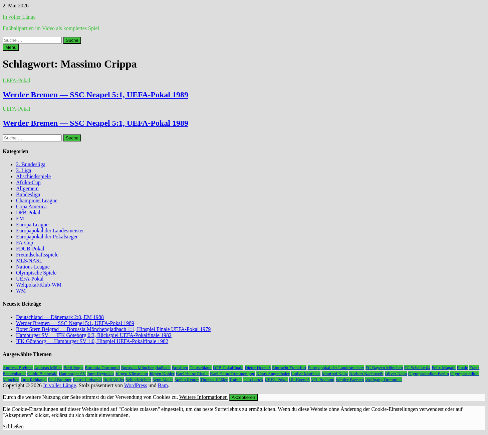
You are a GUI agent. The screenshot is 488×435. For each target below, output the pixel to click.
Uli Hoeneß (299, 379)
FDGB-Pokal (30, 248)
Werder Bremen (350, 379)
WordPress (135, 385)
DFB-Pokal (28, 212)
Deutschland (200, 367)
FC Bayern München (384, 367)
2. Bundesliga (30, 164)
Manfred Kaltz (335, 373)
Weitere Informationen (203, 397)
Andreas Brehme (18, 367)
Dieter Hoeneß (258, 367)
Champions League (36, 200)
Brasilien (180, 367)
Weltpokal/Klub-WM (38, 285)
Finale (462, 367)
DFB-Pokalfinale (228, 367)
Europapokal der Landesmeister (50, 230)
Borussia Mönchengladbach (146, 367)
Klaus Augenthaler (273, 373)
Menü (10, 47)
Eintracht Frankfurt (289, 367)
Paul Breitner (60, 379)
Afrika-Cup (28, 182)
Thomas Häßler (214, 379)
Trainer (235, 379)
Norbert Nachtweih (366, 373)
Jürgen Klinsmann (131, 373)
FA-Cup (24, 242)
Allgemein (27, 188)
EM (20, 218)
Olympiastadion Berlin (428, 373)
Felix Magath (443, 367)
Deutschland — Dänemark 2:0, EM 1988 (60, 317)
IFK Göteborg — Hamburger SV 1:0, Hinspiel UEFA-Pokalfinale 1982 (92, 341)
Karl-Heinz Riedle (192, 373)
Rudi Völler (113, 379)
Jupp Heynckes (100, 373)
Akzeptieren (243, 397)
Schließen (13, 426)
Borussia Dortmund (102, 367)
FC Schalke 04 (417, 367)
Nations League (33, 266)
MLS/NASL (29, 260)
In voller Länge (19, 17)
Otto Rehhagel (33, 379)
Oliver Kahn (396, 373)
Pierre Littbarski (87, 379)
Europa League (32, 224)
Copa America (31, 206)
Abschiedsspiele (33, 176)
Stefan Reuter (187, 379)
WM (21, 291)
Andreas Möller (48, 367)
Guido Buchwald (42, 373)
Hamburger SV (72, 373)
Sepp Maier (163, 379)
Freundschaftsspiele (37, 254)
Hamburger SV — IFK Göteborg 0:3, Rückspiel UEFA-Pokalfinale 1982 (94, 335)
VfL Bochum (322, 379)
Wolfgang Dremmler (383, 379)
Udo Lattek (253, 379)
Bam (163, 385)
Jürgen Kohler (162, 373)
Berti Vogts (73, 367)
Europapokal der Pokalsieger (47, 236)
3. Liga (23, 170)
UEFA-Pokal (16, 80)
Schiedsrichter (138, 379)
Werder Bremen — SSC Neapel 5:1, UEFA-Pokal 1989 (95, 94)
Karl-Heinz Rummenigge (232, 373)
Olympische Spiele (36, 273)
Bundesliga (28, 194)
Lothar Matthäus (305, 373)
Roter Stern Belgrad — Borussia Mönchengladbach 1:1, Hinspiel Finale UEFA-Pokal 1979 (113, 329)
